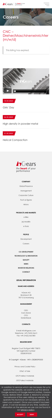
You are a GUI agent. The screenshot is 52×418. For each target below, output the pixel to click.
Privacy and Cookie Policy (25, 367)
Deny (32, 414)
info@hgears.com (29, 331)
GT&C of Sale (25, 371)
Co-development (26, 252)
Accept (20, 414)
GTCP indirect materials (25, 376)
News (26, 264)
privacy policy (27, 410)
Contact (26, 272)
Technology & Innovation (26, 256)
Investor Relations (26, 268)
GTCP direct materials (24, 380)
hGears (14, 4)
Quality (26, 260)
